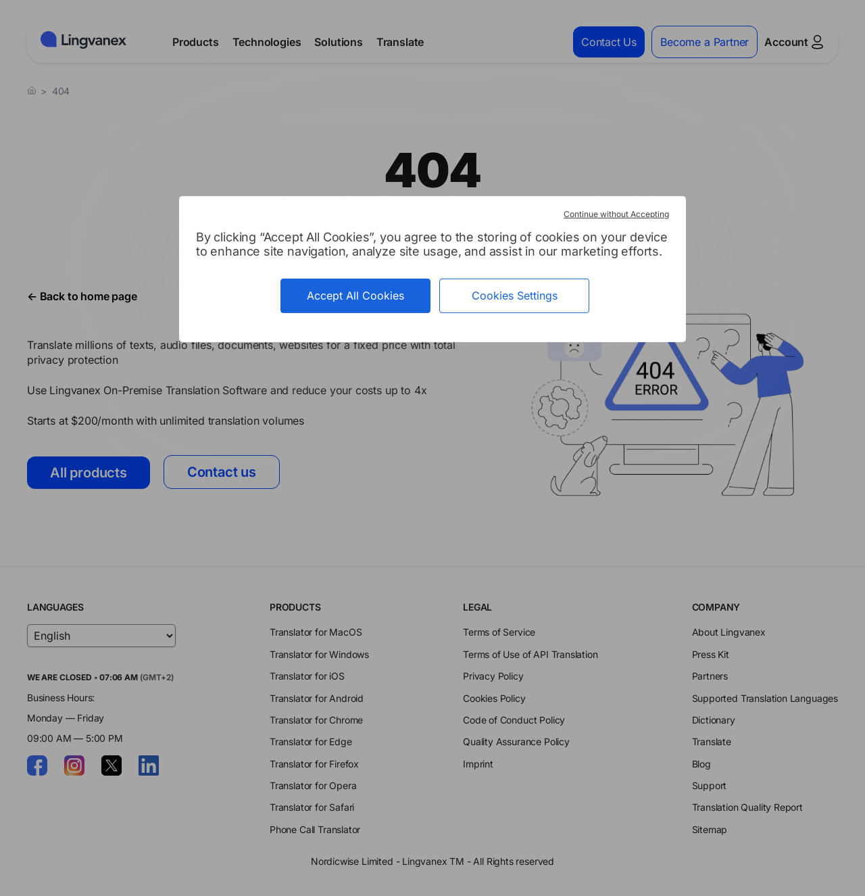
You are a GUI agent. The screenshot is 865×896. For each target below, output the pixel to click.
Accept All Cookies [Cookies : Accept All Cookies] (355, 295)
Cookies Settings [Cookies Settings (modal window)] (515, 295)
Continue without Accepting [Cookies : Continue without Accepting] (616, 213)
